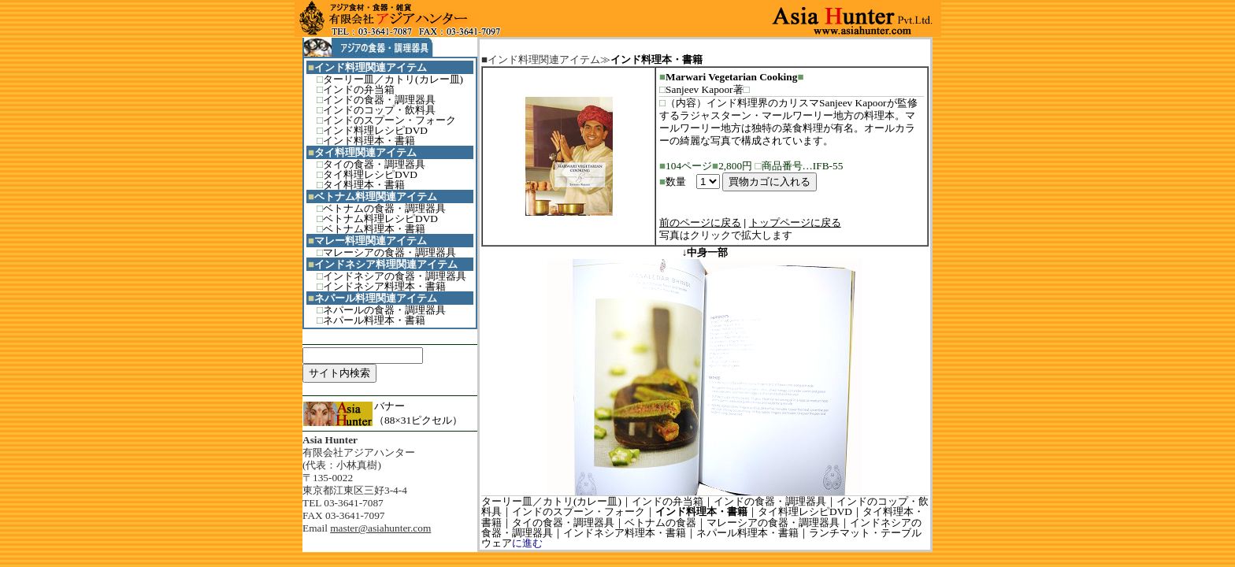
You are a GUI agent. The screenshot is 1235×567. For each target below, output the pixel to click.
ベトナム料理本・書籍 (374, 229)
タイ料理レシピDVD (370, 174)
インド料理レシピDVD (375, 130)
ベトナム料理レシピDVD (380, 218)
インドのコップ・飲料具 (379, 110)
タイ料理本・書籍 (364, 185)
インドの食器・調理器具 (379, 100)
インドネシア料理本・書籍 (384, 286)
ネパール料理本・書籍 (374, 320)
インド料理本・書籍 (369, 140)
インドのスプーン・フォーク (389, 120)
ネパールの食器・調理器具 (384, 310)
